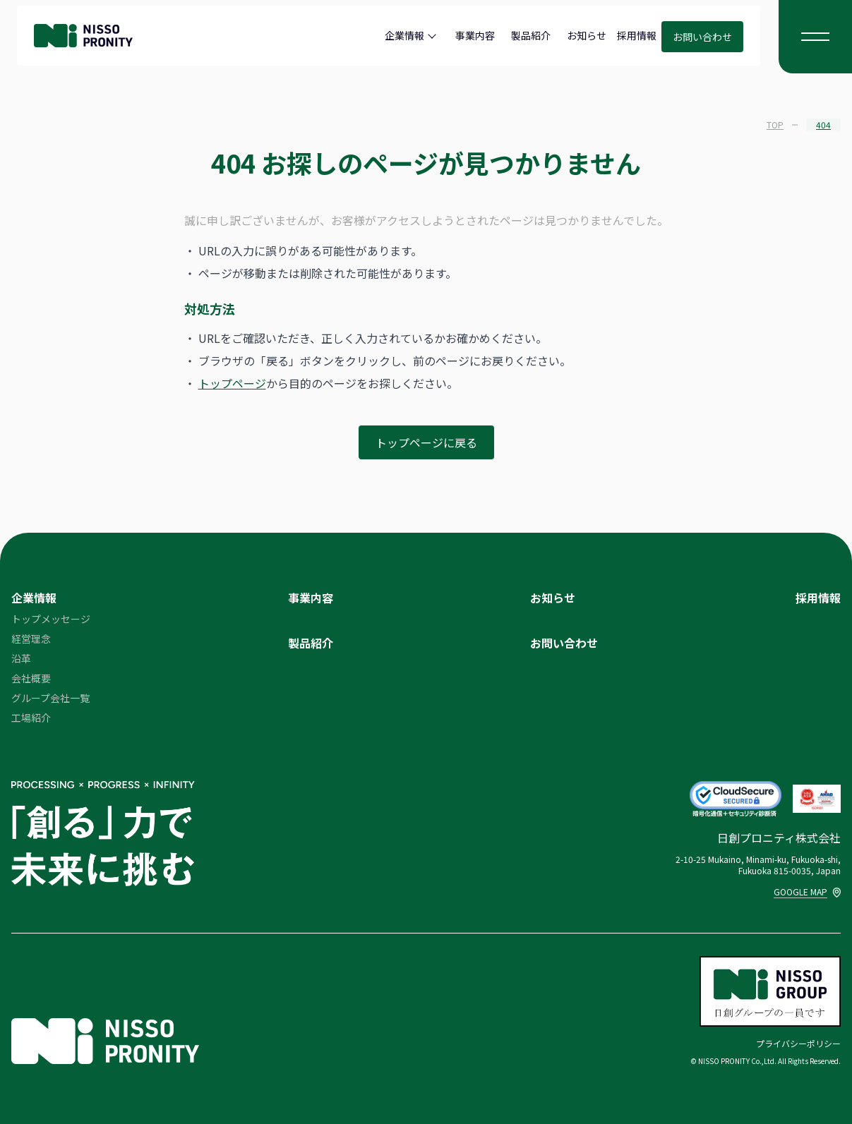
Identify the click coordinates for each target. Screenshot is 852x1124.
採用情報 (636, 35)
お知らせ (586, 35)
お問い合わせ (702, 37)
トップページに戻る (426, 442)
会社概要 (31, 678)
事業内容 (475, 35)
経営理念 (31, 639)
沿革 (21, 658)
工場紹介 (31, 718)
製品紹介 (531, 35)
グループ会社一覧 (50, 698)
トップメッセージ (50, 619)
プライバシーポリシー (798, 1043)
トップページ (232, 383)
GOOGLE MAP (807, 892)
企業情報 (404, 35)
